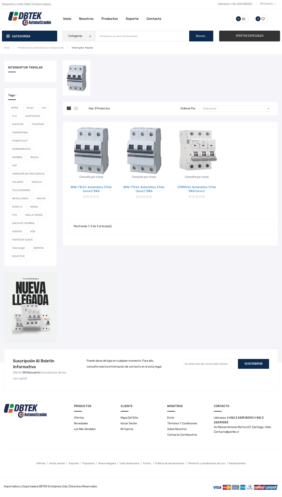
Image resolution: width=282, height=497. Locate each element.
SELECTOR (18, 256)
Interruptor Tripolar (25, 67)
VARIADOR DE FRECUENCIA (28, 173)
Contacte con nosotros (182, 435)
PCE (14, 214)
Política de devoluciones (170, 463)
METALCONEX (20, 198)
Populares (88, 463)
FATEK (14, 107)
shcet (29, 107)
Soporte (132, 19)
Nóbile (34, 206)
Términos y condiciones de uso (207, 463)
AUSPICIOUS (32, 115)
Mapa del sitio (129, 417)
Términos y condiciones (182, 423)
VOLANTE (18, 181)
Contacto (153, 19)
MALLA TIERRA (34, 214)
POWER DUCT (20, 140)
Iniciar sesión (129, 423)
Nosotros (86, 19)
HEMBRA (17, 157)
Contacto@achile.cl (226, 432)
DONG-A (17, 206)
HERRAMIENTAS (21, 148)
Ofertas (79, 417)
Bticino (35, 157)
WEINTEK (38, 247)
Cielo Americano (129, 463)
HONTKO (17, 231)
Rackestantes (237, 463)
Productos (109, 19)
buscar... (201, 36)
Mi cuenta (127, 429)
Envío (170, 417)
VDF (14, 165)
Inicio (67, 19)
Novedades (81, 423)
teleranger (18, 247)
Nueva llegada (107, 463)
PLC (14, 115)
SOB (32, 231)
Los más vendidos (85, 429)
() (261, 18)
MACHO (41, 198)
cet (44, 107)
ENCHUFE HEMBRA (23, 223)
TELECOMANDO (21, 190)
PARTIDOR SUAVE (22, 239)
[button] (249, 36)
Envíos (147, 463)
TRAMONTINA (20, 132)
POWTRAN (38, 124)
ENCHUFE (18, 124)
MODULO (37, 181)
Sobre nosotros (177, 429)
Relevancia (237, 108)
